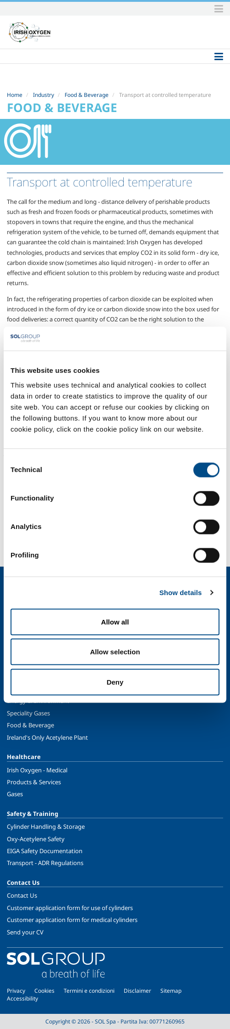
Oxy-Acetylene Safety (36, 839)
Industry (43, 95)
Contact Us (22, 895)
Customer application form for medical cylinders (72, 920)
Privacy (16, 991)
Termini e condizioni (89, 991)
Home (14, 95)
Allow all (115, 621)
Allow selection (115, 652)
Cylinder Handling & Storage (46, 826)
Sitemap (170, 991)
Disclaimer (137, 991)
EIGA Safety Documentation (44, 851)
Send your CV (25, 932)
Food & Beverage (87, 95)
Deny (115, 682)
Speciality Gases (28, 713)
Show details (180, 592)
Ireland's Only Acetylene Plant (47, 737)
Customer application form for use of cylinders (70, 908)
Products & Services (34, 782)
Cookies (44, 991)
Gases (15, 794)
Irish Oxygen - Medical (37, 770)
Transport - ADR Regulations (45, 863)
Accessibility (22, 998)
